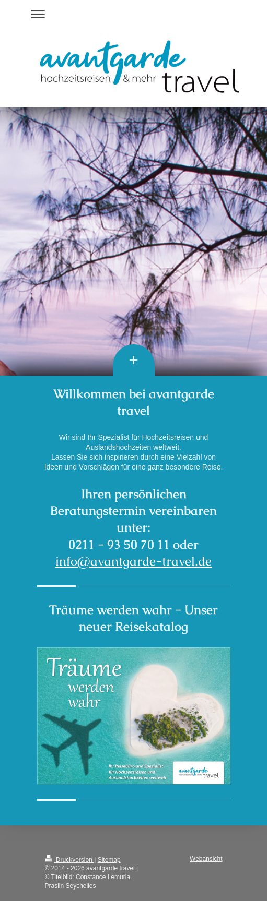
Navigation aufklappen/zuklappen (134, 14)
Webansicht (206, 858)
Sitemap (109, 859)
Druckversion (70, 859)
